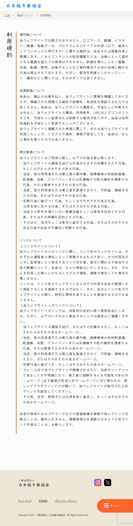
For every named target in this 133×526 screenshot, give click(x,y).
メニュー (112, 505)
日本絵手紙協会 (24, 5)
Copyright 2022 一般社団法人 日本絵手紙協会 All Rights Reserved (52, 515)
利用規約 (45, 15)
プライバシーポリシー (66, 500)
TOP (7, 15)
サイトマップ (25, 500)
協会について (25, 15)
